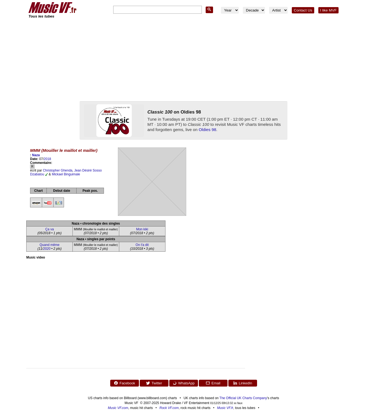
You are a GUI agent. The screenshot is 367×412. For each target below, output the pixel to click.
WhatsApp (184, 383)
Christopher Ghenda (57, 170)
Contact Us (303, 10)
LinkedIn (242, 383)
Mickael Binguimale (66, 174)
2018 (47, 159)
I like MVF (328, 10)
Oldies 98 (207, 129)
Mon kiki (142, 229)
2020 (47, 249)
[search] (157, 10)
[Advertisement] (183, 60)
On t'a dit (142, 245)
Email (213, 383)
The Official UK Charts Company (243, 398)
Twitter (154, 383)
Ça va (49, 229)
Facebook (124, 383)
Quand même (50, 245)
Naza (36, 155)
